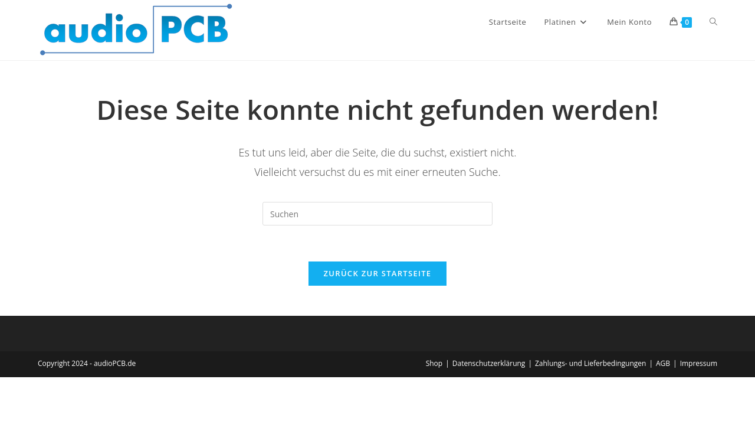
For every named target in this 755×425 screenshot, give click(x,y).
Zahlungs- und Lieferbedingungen (590, 363)
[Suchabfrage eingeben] (377, 213)
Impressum (698, 363)
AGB (663, 363)
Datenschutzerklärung (489, 363)
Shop (434, 363)
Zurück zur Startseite (378, 273)
